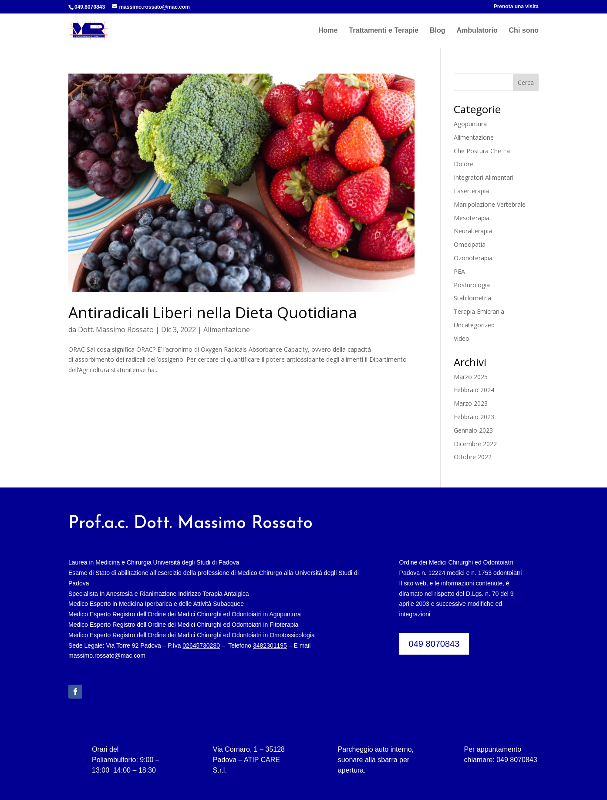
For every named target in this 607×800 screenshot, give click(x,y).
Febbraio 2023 (474, 417)
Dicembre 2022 (475, 444)
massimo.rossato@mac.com (106, 655)
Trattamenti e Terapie (383, 30)
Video (461, 338)
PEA (459, 271)
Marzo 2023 (471, 403)
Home (327, 30)
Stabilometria (472, 298)
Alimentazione (226, 329)
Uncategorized (474, 325)
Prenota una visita (516, 7)
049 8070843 (434, 644)
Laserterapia (471, 191)
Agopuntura (470, 124)
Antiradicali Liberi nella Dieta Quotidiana (212, 312)
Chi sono (524, 30)
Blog (437, 30)
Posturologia (472, 285)
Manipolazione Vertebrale (490, 204)
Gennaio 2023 (473, 430)
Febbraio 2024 (474, 390)
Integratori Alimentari (483, 177)
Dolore (463, 164)
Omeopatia (470, 244)
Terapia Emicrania (479, 311)
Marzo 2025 (471, 377)
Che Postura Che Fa (482, 151)
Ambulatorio (476, 30)
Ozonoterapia (473, 258)
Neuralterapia (473, 231)
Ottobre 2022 (473, 457)
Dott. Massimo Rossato (116, 329)
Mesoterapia (471, 218)
